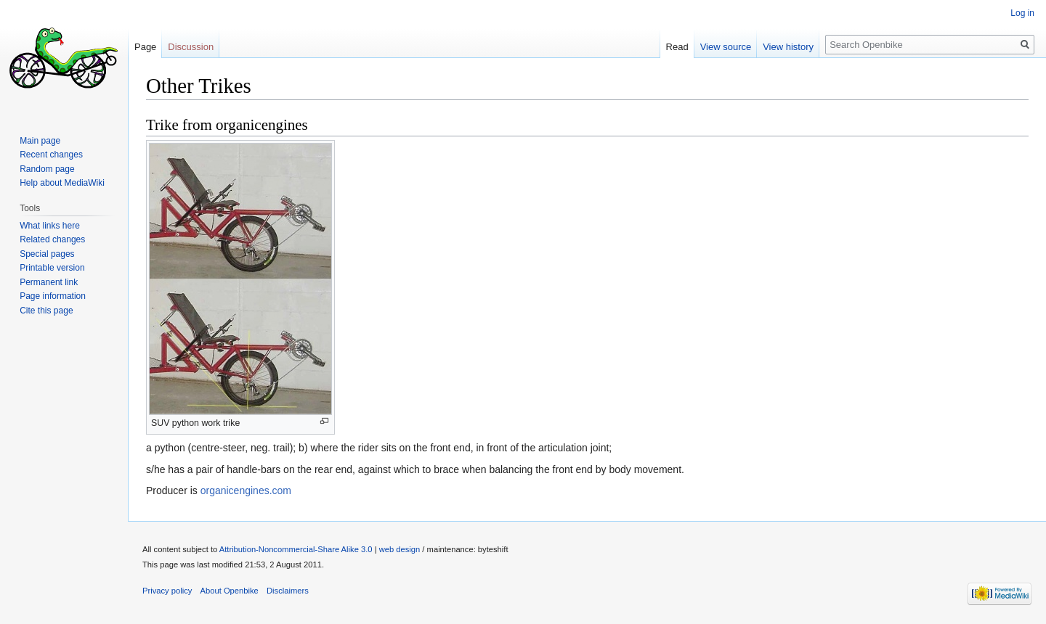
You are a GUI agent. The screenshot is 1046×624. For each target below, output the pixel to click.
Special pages (47, 254)
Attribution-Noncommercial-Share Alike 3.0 (296, 549)
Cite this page (46, 310)
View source (726, 46)
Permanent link (49, 282)
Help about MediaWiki (62, 183)
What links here (50, 226)
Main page (40, 141)
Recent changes (51, 154)
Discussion (191, 46)
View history (788, 46)
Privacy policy (167, 590)
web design (400, 549)
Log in (1022, 13)
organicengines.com (245, 490)
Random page (47, 169)
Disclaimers (288, 590)
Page (145, 46)
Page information (53, 296)
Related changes (52, 239)
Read (677, 46)
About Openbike (229, 590)
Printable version (52, 268)
